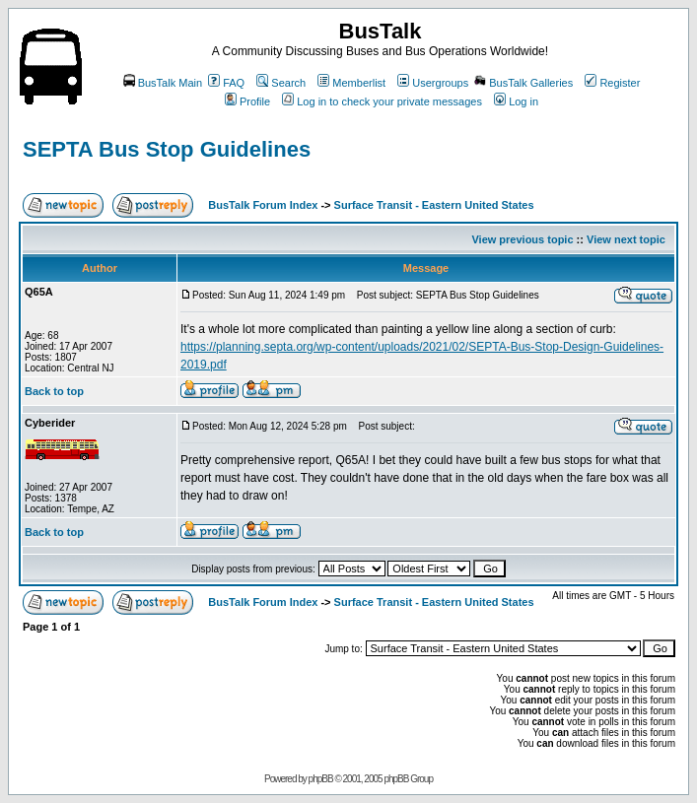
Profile (247, 101)
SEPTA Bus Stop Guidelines (167, 149)
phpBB (321, 778)
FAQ (226, 83)
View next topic (626, 239)
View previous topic (522, 239)
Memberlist (351, 83)
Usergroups (432, 83)
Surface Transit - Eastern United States (434, 205)
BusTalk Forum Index (262, 205)
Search (281, 83)
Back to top (54, 391)
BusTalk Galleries (523, 83)
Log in (516, 101)
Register (612, 83)
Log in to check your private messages (382, 101)
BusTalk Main (162, 83)
